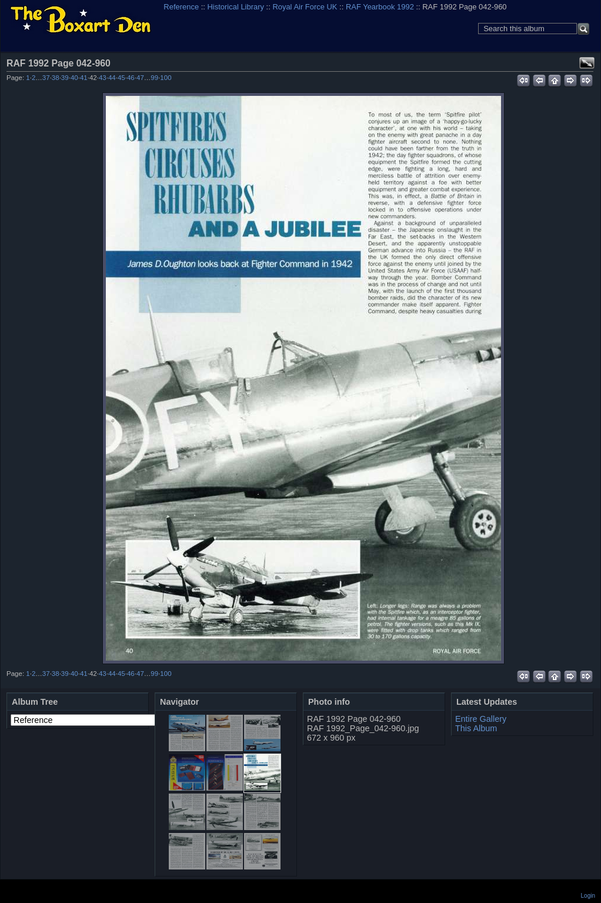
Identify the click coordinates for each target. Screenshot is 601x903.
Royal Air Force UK (304, 6)
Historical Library (236, 6)
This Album (476, 728)
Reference (181, 6)
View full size (587, 62)
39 (65, 77)
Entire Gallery (480, 719)
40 (74, 77)
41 (84, 77)
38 (55, 77)
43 (102, 77)
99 (154, 77)
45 (121, 77)
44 (112, 77)
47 (140, 77)
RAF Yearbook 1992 (380, 6)
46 (131, 77)
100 (165, 77)
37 (46, 77)
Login (588, 895)
